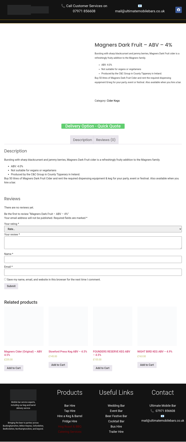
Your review (12, 235)
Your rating (11, 224)
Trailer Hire (116, 432)
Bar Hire (69, 406)
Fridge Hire (69, 421)
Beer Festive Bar (116, 416)
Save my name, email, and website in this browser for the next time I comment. (54, 280)
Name (8, 254)
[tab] (82, 140)
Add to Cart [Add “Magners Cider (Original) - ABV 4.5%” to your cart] (14, 368)
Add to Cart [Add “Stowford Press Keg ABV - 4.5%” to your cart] (58, 365)
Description (82, 140)
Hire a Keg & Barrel (69, 416)
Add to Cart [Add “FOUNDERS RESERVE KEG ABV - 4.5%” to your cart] (102, 368)
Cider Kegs (113, 100)
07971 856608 (84, 11)
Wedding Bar (116, 406)
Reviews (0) (106, 140)
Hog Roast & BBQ (69, 427)
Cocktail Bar (116, 421)
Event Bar (116, 411)
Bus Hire (116, 427)
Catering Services (70, 432)
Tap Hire (69, 411)
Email (8, 267)
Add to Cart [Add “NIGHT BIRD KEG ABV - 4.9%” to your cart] (147, 365)
